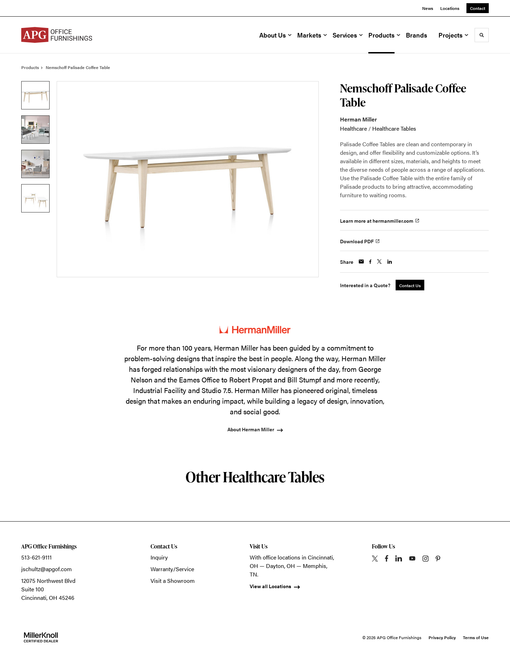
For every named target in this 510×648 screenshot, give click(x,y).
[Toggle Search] (482, 35)
